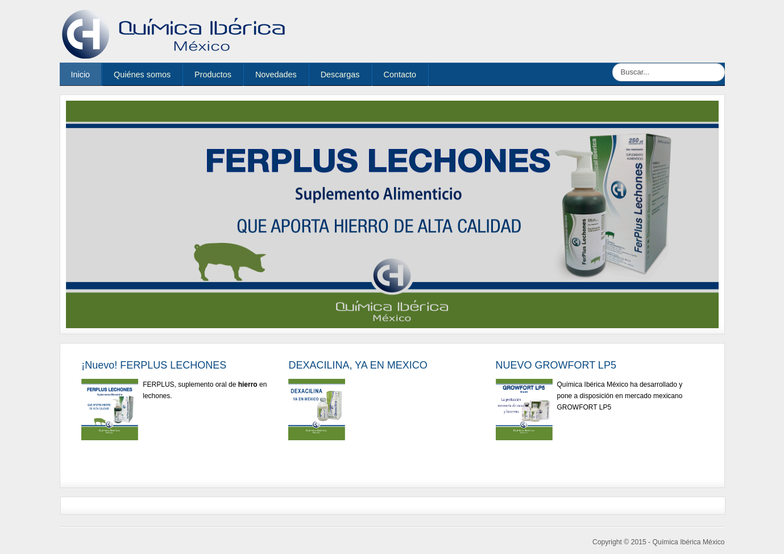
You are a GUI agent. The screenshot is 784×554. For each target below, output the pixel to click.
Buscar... (612, 63)
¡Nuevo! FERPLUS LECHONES (153, 365)
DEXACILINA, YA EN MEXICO (357, 365)
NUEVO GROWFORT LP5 (556, 365)
